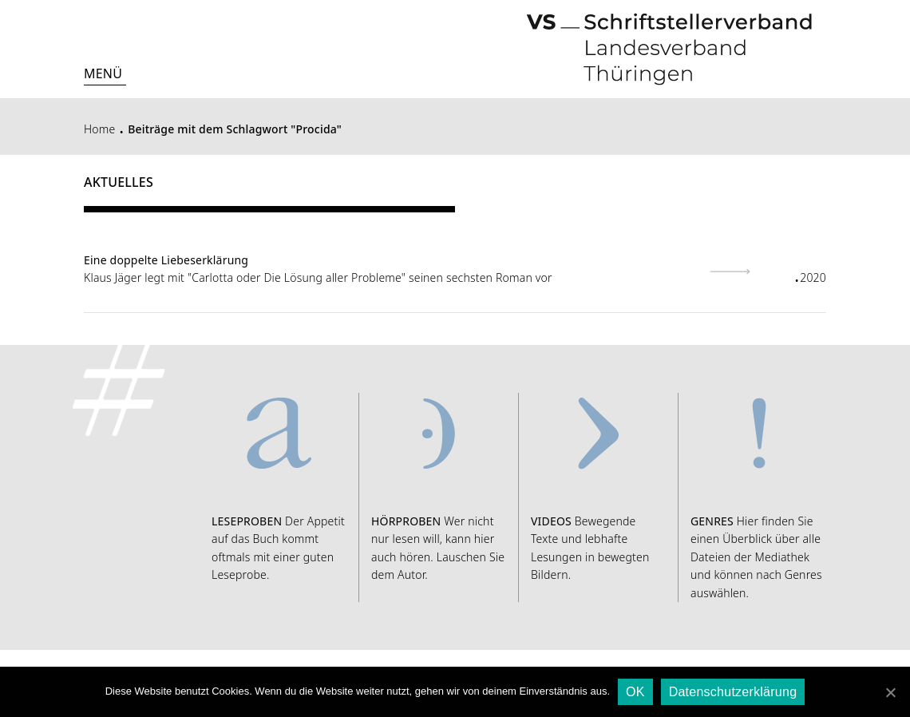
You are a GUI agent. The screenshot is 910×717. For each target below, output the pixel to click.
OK (635, 692)
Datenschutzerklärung (733, 692)
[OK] (890, 692)
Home (99, 129)
